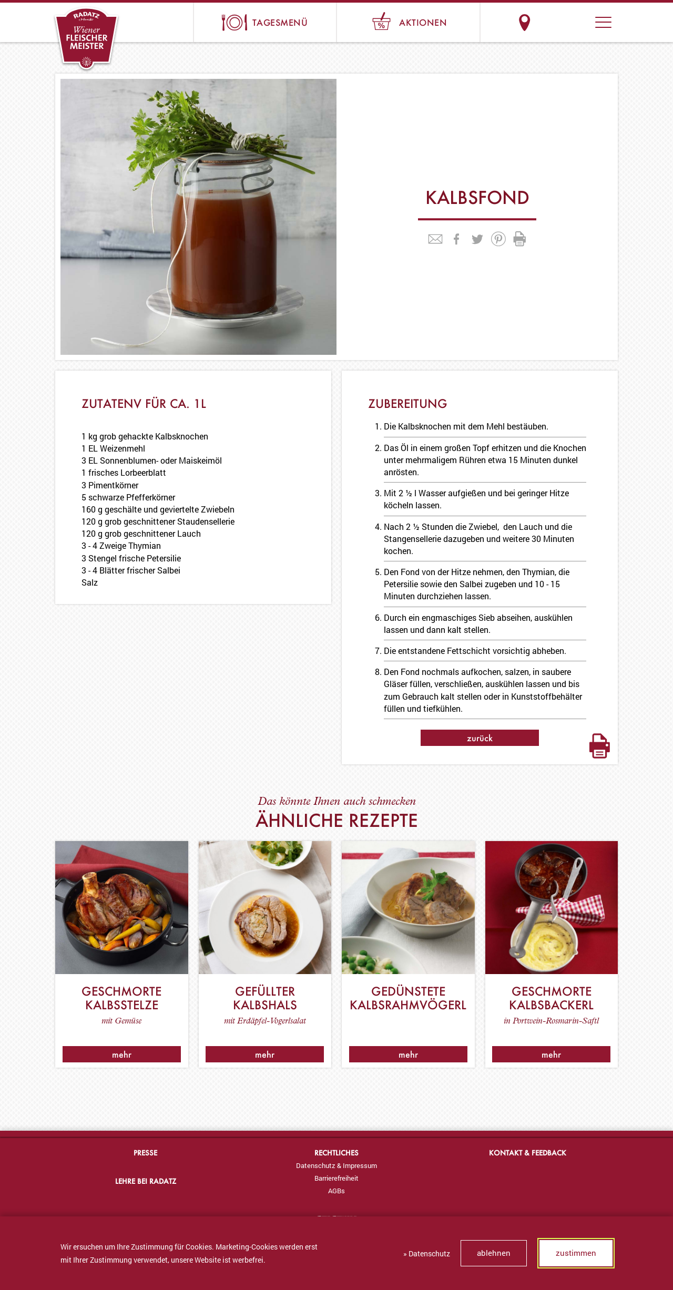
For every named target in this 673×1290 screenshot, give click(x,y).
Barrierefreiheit (336, 1178)
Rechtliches (336, 1152)
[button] (603, 22)
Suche (564, 22)
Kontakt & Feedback (527, 1152)
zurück (480, 737)
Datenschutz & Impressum (336, 1165)
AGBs (336, 1190)
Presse (145, 1152)
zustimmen (576, 1252)
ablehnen (494, 1252)
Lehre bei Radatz (145, 1180)
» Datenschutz (426, 1253)
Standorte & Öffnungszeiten (524, 22)
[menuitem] (336, 1165)
